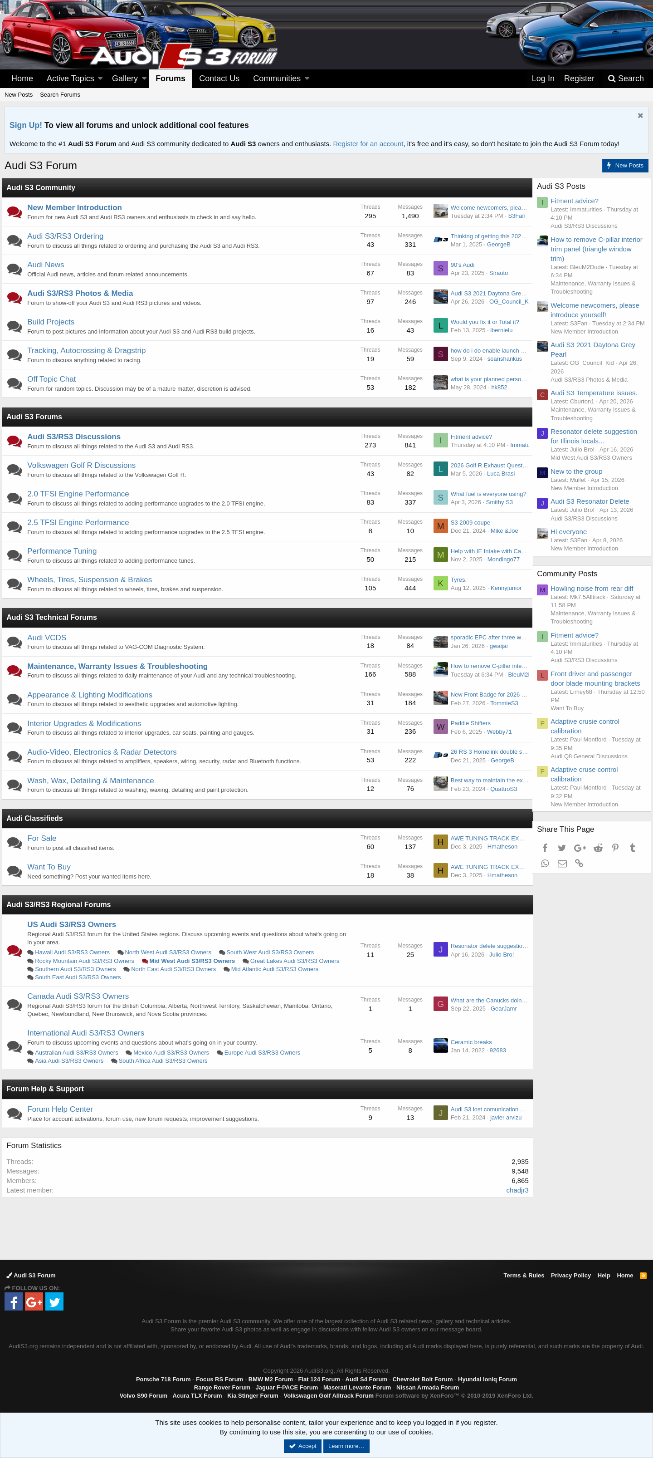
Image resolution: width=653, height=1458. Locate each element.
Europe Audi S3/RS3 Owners (265, 1052)
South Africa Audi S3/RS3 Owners (166, 1060)
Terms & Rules (523, 1275)
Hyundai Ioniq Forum (487, 1379)
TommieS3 (501, 703)
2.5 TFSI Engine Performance (81, 522)
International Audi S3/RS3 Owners (88, 1033)
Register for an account (368, 143)
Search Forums (60, 94)
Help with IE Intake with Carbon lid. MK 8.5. (504, 551)
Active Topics (70, 78)
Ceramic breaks (468, 1042)
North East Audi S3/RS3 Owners (281, 969)
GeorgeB (495, 244)
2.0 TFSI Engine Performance (81, 494)
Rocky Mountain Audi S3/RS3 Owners (87, 960)
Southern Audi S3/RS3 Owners (183, 969)
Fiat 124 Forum (319, 1379)
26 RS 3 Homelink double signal (489, 751)
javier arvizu (502, 1117)
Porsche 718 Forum (163, 1379)
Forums (170, 78)
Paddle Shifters (467, 723)
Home (22, 78)
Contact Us (219, 78)
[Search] (625, 78)
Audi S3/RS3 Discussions (77, 436)
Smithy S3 (496, 502)
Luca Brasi (498, 473)
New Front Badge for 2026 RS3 (489, 694)
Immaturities (523, 445)
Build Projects (54, 322)
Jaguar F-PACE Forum (287, 1387)
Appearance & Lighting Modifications (93, 695)
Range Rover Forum (222, 1387)
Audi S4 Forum (366, 1379)
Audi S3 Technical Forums (55, 617)
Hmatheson (499, 846)
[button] (100, 78)
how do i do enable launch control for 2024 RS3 (510, 350)
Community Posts (570, 582)
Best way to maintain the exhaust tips (496, 780)
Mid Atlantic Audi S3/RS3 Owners (81, 977)
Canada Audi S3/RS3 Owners (81, 996)
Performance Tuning (65, 551)
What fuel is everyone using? (485, 494)
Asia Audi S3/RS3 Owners (72, 1060)
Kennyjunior (503, 587)
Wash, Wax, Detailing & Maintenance (93, 780)
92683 (495, 1050)
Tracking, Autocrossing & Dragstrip (89, 350)
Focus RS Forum (219, 1379)
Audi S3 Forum (31, 1275)
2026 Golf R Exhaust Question (487, 465)
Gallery (125, 78)
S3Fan (513, 215)
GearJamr (500, 1008)
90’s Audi (460, 264)
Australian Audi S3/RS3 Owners (80, 1052)
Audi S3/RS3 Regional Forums (62, 904)
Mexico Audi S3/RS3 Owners (174, 1052)
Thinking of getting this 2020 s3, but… (497, 236)
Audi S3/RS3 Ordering (68, 236)
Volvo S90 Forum (143, 1395)
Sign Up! (26, 125)
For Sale (44, 838)
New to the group (579, 479)
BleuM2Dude (522, 674)
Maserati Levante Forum (357, 1387)
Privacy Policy (571, 1275)
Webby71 (496, 731)
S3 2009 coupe (467, 522)
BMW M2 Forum (271, 1379)
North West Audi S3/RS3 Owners (171, 952)
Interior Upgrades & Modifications (87, 723)
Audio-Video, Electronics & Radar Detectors (105, 752)
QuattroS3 (500, 788)
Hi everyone (572, 540)
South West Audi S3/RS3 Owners (273, 952)
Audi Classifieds (38, 818)
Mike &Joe (501, 530)
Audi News (48, 264)
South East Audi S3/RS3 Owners (183, 977)
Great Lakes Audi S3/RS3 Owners (82, 969)
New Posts (19, 94)
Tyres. (455, 579)
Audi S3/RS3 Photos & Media (83, 293)
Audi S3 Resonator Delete (593, 510)
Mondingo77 (500, 559)
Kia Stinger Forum (252, 1395)
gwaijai (496, 646)
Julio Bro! (498, 954)
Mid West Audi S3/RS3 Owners (195, 960)
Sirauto (495, 273)
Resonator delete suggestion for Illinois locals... (509, 946)
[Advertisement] (326, 1228)
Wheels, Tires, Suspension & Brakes (92, 579)
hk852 (496, 387)
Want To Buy (51, 867)
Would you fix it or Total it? (482, 322)
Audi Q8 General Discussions (592, 764)
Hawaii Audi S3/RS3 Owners (75, 952)
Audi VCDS (49, 637)
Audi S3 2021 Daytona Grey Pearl (492, 293)
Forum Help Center (63, 1109)
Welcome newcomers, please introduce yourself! (511, 207)
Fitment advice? (468, 436)
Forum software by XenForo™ (454, 1395)
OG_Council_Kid (508, 301)
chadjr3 (514, 1190)
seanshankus (501, 358)
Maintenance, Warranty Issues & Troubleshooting (120, 666)
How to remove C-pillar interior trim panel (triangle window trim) (593, 249)
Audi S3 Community (44, 187)
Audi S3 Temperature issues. (597, 401)
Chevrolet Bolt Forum (423, 1379)
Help (604, 1275)
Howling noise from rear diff (595, 596)
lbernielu (498, 330)
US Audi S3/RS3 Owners (74, 924)
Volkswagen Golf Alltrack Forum (329, 1395)
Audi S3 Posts (564, 186)
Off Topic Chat (54, 379)
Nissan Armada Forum (427, 1387)
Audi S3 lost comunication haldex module (502, 1109)
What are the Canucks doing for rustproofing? (507, 1000)
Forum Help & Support (48, 1089)
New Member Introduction (77, 207)
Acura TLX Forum (197, 1395)
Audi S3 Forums (37, 417)
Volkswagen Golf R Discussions (84, 465)
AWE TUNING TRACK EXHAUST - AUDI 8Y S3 (510, 838)
